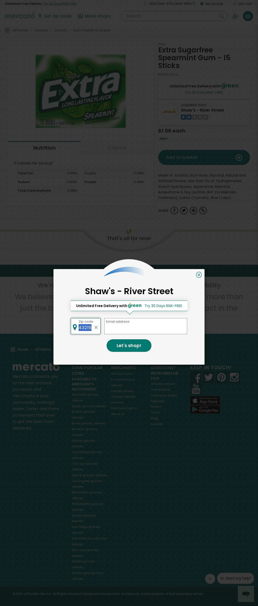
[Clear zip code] (96, 326)
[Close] (199, 275)
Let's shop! (129, 345)
